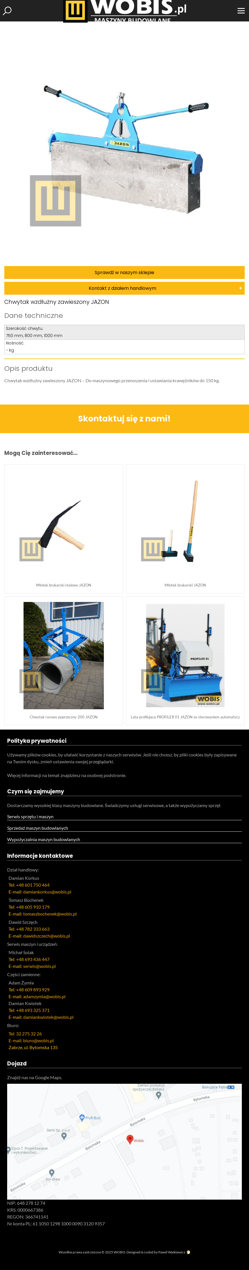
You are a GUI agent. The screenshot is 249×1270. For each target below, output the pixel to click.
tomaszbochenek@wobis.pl (50, 913)
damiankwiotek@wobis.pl (48, 1017)
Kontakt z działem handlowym (122, 288)
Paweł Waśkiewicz (171, 1252)
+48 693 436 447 (33, 959)
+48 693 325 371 (33, 1010)
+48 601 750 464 (33, 884)
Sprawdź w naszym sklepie (124, 272)
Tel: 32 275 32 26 (25, 1033)
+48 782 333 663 (33, 929)
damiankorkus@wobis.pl (47, 891)
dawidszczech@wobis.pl (46, 935)
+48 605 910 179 (33, 907)
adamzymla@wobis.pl (44, 996)
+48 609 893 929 (33, 989)
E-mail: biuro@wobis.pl (31, 1040)
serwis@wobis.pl (39, 966)
